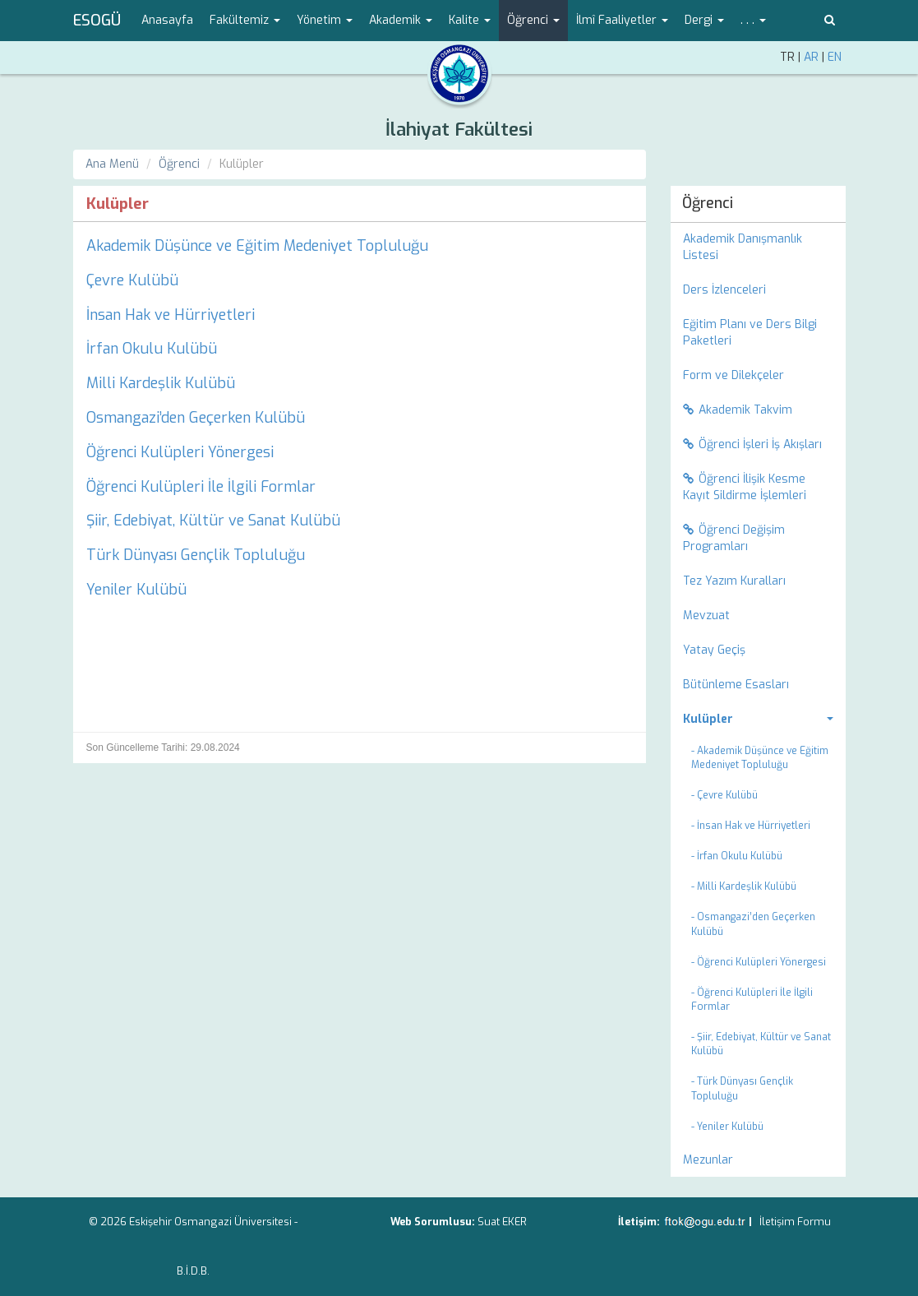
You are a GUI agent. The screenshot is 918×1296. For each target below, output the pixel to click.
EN (835, 57)
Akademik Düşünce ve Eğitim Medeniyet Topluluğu (257, 246)
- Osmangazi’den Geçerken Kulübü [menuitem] (753, 923)
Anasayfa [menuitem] (167, 20)
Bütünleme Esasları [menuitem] (736, 684)
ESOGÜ (97, 20)
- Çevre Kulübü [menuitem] (724, 795)
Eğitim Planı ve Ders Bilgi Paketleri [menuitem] (750, 333)
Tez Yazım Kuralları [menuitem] (734, 581)
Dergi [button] (704, 20)
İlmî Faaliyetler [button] (622, 20)
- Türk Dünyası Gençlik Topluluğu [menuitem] (742, 1088)
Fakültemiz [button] (245, 20)
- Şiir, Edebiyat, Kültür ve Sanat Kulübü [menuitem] (761, 1044)
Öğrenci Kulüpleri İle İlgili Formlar (201, 487)
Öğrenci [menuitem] (707, 203)
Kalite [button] (470, 20)
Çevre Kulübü (132, 280)
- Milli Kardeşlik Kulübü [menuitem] (743, 886)
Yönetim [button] (325, 20)
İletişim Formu (795, 1222)
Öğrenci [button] (533, 20)
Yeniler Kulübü (136, 589)
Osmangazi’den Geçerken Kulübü (195, 418)
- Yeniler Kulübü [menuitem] (727, 1126)
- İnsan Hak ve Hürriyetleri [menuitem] (750, 825)
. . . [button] (753, 20)
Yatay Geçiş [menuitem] (714, 650)
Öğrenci (179, 164)
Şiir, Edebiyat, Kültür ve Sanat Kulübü (213, 520)
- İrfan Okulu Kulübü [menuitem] (736, 856)
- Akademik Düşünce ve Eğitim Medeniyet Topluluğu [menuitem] (759, 757)
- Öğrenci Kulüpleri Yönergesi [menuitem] (758, 962)
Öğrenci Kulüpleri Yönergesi (180, 452)
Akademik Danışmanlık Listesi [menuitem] (742, 247)
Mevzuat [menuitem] (706, 615)
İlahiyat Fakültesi (459, 129)
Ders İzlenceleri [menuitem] (724, 290)
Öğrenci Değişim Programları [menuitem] (734, 538)
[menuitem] (758, 719)
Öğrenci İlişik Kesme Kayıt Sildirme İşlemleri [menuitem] (744, 487)
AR (811, 57)
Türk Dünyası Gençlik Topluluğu (195, 555)
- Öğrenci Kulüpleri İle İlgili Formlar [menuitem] (752, 999)
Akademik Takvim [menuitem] (737, 410)
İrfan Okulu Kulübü (151, 349)
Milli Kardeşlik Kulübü (160, 383)
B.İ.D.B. (193, 1271)
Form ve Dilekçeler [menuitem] (733, 375)
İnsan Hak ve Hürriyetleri (170, 315)
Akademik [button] (400, 20)
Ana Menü (112, 164)
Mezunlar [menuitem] (708, 1160)
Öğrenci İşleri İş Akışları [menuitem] (752, 444)
